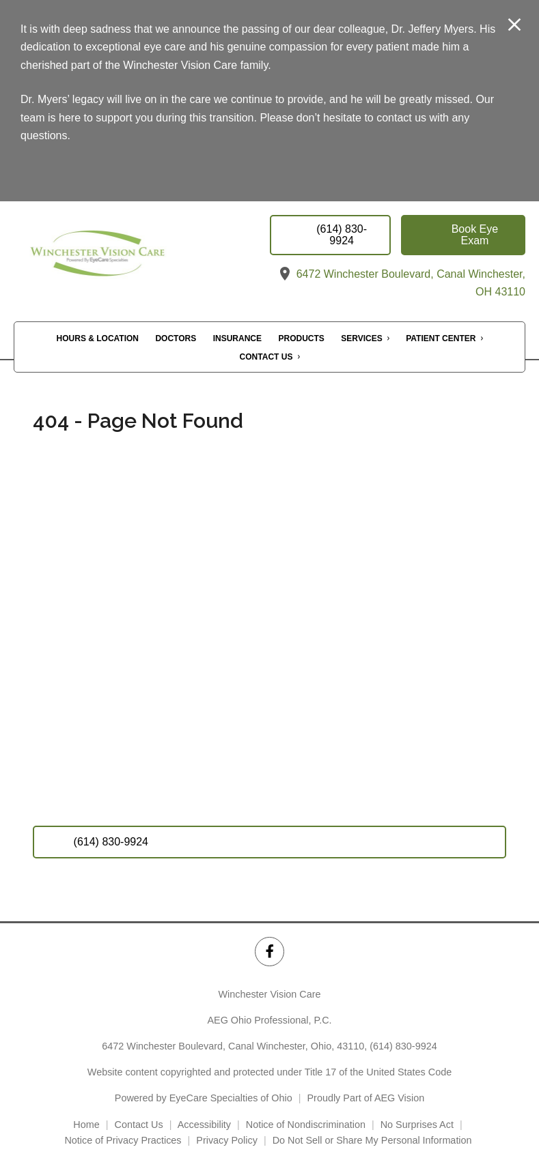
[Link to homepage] (126, 258)
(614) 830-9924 (403, 1046)
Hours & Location (98, 338)
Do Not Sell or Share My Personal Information (374, 1140)
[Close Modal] (514, 26)
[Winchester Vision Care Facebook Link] (269, 951)
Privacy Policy (227, 1140)
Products (301, 338)
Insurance (237, 338)
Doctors (175, 338)
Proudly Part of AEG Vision (366, 1097)
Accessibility (204, 1124)
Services (361, 338)
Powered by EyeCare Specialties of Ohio (203, 1097)
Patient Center (440, 338)
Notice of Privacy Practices (122, 1140)
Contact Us (266, 357)
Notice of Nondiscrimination (305, 1124)
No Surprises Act (417, 1124)
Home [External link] (86, 1124)
